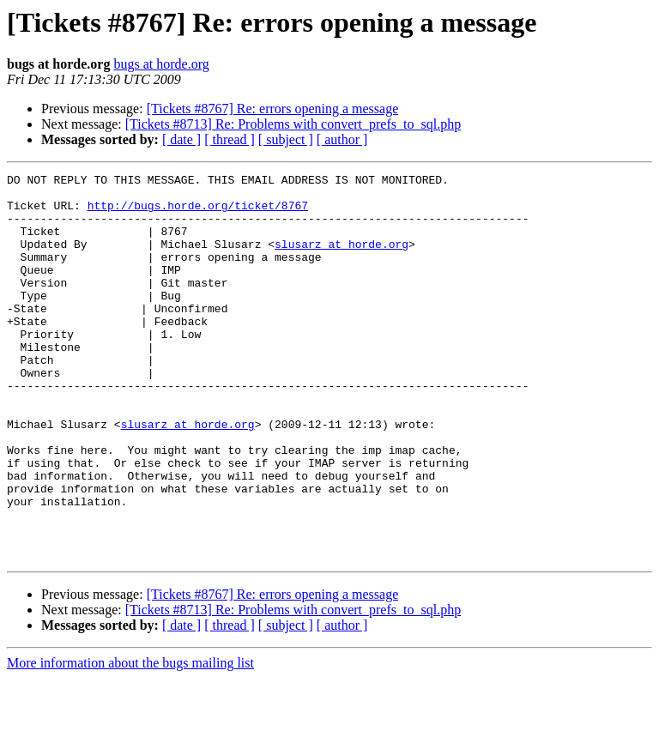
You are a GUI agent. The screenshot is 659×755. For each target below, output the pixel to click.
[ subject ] (285, 139)
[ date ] (181, 139)
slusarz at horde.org (341, 259)
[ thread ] (229, 139)
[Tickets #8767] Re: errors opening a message (273, 108)
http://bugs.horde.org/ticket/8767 (198, 212)
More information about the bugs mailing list (130, 740)
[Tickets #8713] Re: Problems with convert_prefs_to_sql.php (293, 124)
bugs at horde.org (161, 64)
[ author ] (342, 139)
